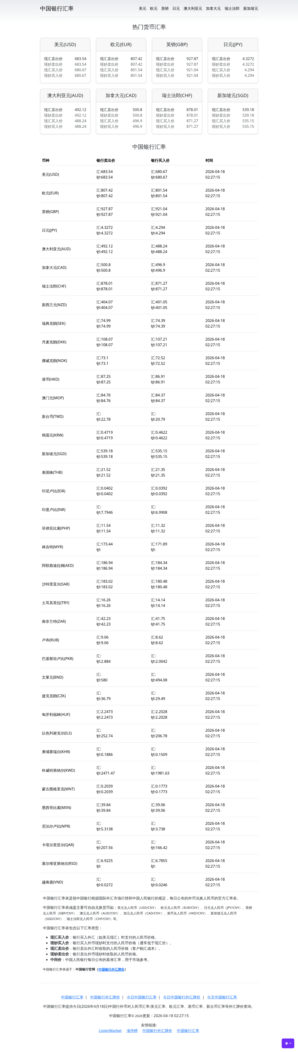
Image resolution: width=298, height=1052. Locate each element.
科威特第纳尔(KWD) (58, 770)
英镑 (165, 8)
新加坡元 (250, 8)
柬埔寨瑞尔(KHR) (56, 751)
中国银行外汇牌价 (105, 997)
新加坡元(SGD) (232, 95)
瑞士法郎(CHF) (177, 95)
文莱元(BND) (52, 677)
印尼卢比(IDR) (53, 491)
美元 (142, 8)
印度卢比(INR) (53, 509)
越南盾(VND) (52, 882)
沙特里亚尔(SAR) (56, 584)
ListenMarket (110, 1030)
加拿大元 (213, 8)
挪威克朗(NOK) (54, 360)
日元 (176, 8)
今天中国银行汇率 (222, 997)
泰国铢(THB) (52, 472)
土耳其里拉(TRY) (55, 602)
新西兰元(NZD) (54, 304)
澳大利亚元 (193, 8)
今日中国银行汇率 (142, 997)
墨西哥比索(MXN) (56, 807)
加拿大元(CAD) (121, 95)
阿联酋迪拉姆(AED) (58, 565)
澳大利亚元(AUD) (65, 95)
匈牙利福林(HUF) (56, 714)
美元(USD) (65, 44)
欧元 (154, 8)
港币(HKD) (50, 379)
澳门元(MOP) (53, 397)
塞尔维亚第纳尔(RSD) (59, 863)
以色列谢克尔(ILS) (57, 733)
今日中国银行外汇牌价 (181, 997)
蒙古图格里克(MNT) (58, 789)
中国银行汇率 (72, 997)
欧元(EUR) (120, 44)
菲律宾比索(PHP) (56, 528)
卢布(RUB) (50, 640)
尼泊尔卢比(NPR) (56, 826)
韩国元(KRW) (52, 435)
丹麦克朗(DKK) (54, 342)
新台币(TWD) (53, 416)
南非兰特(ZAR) (54, 621)
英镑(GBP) (177, 44)
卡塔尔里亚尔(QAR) (58, 844)
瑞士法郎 (232, 8)
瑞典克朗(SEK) (53, 323)
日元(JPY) (232, 44)
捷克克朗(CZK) (54, 695)
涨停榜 (132, 1030)
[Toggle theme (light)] (288, 1043)
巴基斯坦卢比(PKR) (57, 658)
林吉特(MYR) (52, 546)
